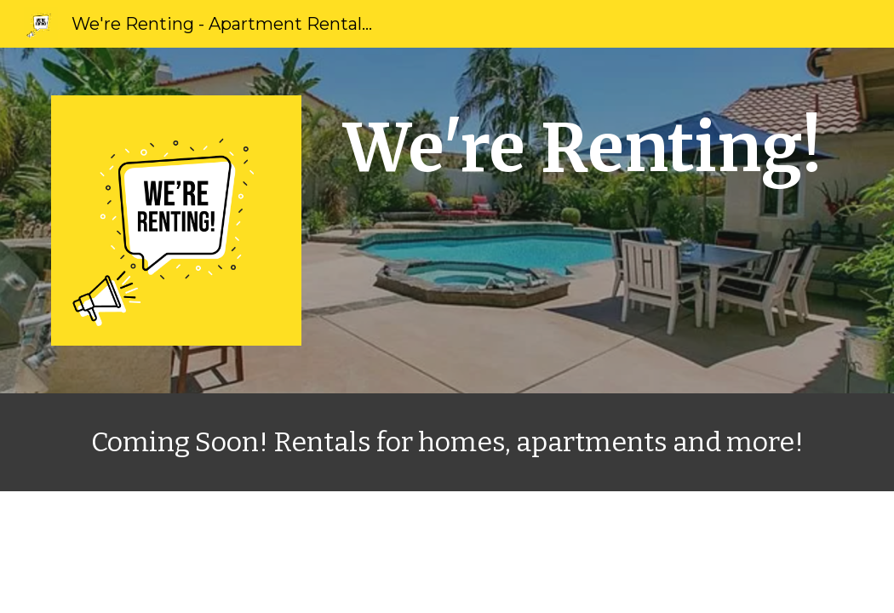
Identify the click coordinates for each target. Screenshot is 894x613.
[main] (582, 148)
